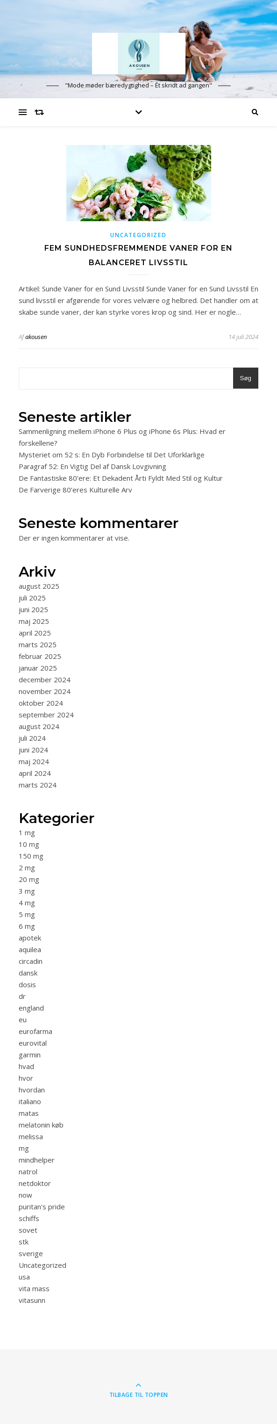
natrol (28, 1171)
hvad (26, 1066)
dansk (28, 972)
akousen (36, 337)
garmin (30, 1054)
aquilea (30, 949)
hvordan (32, 1089)
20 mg (29, 879)
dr (22, 996)
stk (23, 1241)
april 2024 (35, 773)
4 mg (27, 902)
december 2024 (45, 679)
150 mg (31, 855)
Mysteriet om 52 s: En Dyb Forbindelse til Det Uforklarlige (112, 454)
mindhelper (37, 1159)
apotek (30, 937)
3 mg (27, 891)
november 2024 (45, 691)
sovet (28, 1230)
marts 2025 (38, 644)
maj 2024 (34, 761)
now (25, 1195)
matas (29, 1113)
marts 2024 (38, 784)
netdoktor (35, 1183)
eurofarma (35, 1031)
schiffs (29, 1218)
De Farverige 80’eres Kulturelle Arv (75, 489)
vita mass (34, 1288)
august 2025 (39, 586)
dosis (27, 984)
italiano (30, 1101)
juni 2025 (33, 609)
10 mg (29, 844)
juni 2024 (33, 749)
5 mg (27, 914)
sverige (31, 1253)
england (31, 1007)
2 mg (27, 867)
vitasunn (32, 1300)
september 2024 (46, 714)
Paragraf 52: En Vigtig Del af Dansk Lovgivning (92, 466)
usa (24, 1276)
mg (24, 1148)
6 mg (27, 926)
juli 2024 (32, 738)
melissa (31, 1136)
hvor (26, 1078)
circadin (31, 961)
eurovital (33, 1043)
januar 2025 (38, 667)
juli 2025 (32, 597)
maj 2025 (34, 621)
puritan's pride (42, 1206)
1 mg (27, 832)
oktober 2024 (41, 703)
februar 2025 (40, 656)
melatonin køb (41, 1124)
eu (23, 1019)
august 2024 (39, 726)
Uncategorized (138, 235)
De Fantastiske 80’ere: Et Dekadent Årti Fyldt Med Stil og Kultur (121, 478)
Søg (245, 378)
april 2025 (35, 632)
